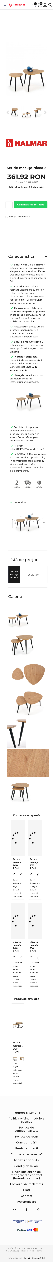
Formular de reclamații (26, 1184)
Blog (26, 1190)
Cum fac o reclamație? (27, 1154)
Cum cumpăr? (26, 1142)
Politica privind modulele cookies (26, 1120)
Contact (26, 1196)
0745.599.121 (38, 1258)
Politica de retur (26, 1136)
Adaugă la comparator (18, 216)
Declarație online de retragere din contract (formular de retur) (26, 1175)
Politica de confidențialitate (26, 1129)
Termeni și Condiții (26, 1112)
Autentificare (26, 1201)
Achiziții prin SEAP (26, 1160)
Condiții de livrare (26, 1166)
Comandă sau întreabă (30, 204)
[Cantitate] (9, 204)
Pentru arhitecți (26, 1148)
